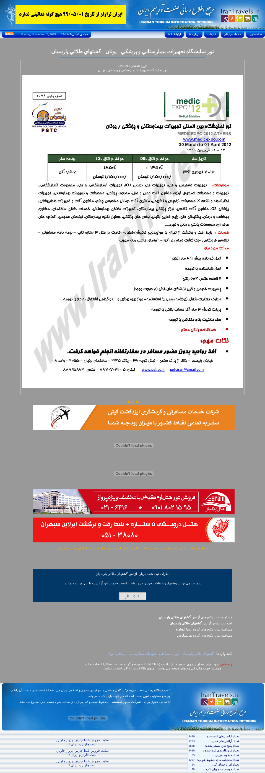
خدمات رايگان (232, 34)
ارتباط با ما (174, 34)
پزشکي (121, 654)
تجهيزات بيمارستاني (143, 654)
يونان (110, 654)
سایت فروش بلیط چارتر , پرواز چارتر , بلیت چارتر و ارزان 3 (82, 763)
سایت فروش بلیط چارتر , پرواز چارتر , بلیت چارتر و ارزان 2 (82, 753)
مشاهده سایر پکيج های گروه (204, 629)
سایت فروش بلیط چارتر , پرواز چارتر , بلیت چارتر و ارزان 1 (82, 742)
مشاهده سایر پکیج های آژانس (195, 617)
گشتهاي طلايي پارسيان (198, 654)
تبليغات (212, 34)
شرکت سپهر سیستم (126, 702)
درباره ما (194, 34)
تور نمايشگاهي (169, 654)
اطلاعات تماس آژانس (201, 623)
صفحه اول (255, 34)
